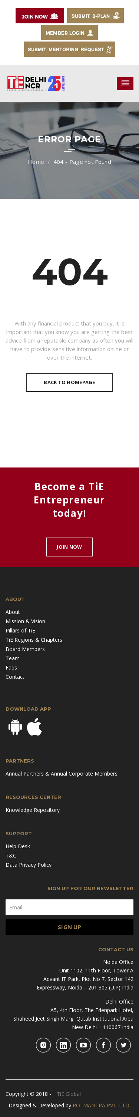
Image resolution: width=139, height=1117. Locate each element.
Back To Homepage (69, 382)
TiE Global (69, 1093)
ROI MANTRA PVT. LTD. (101, 1105)
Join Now (69, 546)
